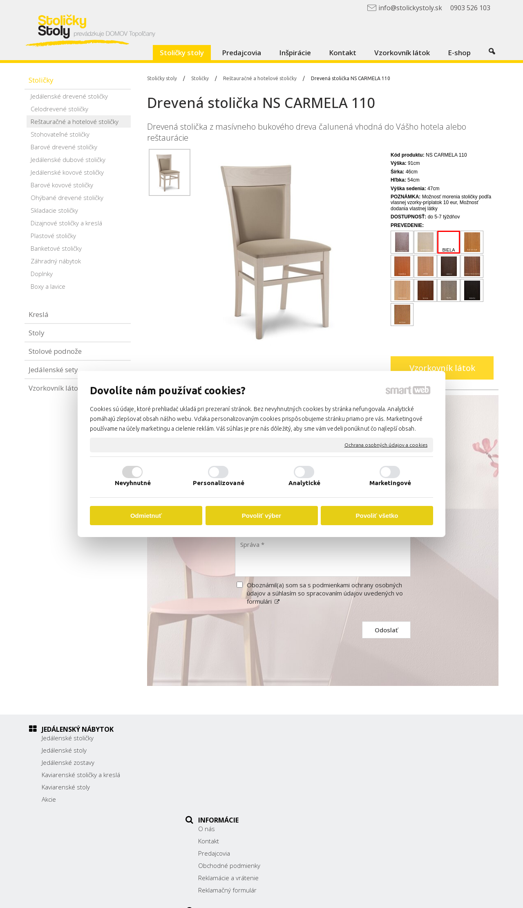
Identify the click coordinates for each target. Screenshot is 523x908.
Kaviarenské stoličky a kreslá (81, 775)
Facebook (374, 803)
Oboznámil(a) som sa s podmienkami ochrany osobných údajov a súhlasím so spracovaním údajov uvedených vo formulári (325, 593)
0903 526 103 (381, 782)
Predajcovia (219, 762)
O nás (211, 738)
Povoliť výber (261, 515)
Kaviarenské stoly (66, 787)
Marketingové (390, 482)
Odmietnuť (146, 515)
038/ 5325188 (381, 773)
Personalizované (218, 482)
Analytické (304, 482)
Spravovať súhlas (421, 896)
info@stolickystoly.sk (390, 792)
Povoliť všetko (377, 515)
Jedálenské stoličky (68, 738)
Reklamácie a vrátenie (233, 787)
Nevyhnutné (133, 482)
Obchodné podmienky (234, 775)
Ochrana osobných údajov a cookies (385, 444)
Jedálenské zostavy (68, 762)
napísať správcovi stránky (281, 896)
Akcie (49, 799)
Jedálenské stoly (64, 750)
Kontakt (213, 750)
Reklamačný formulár (232, 799)
